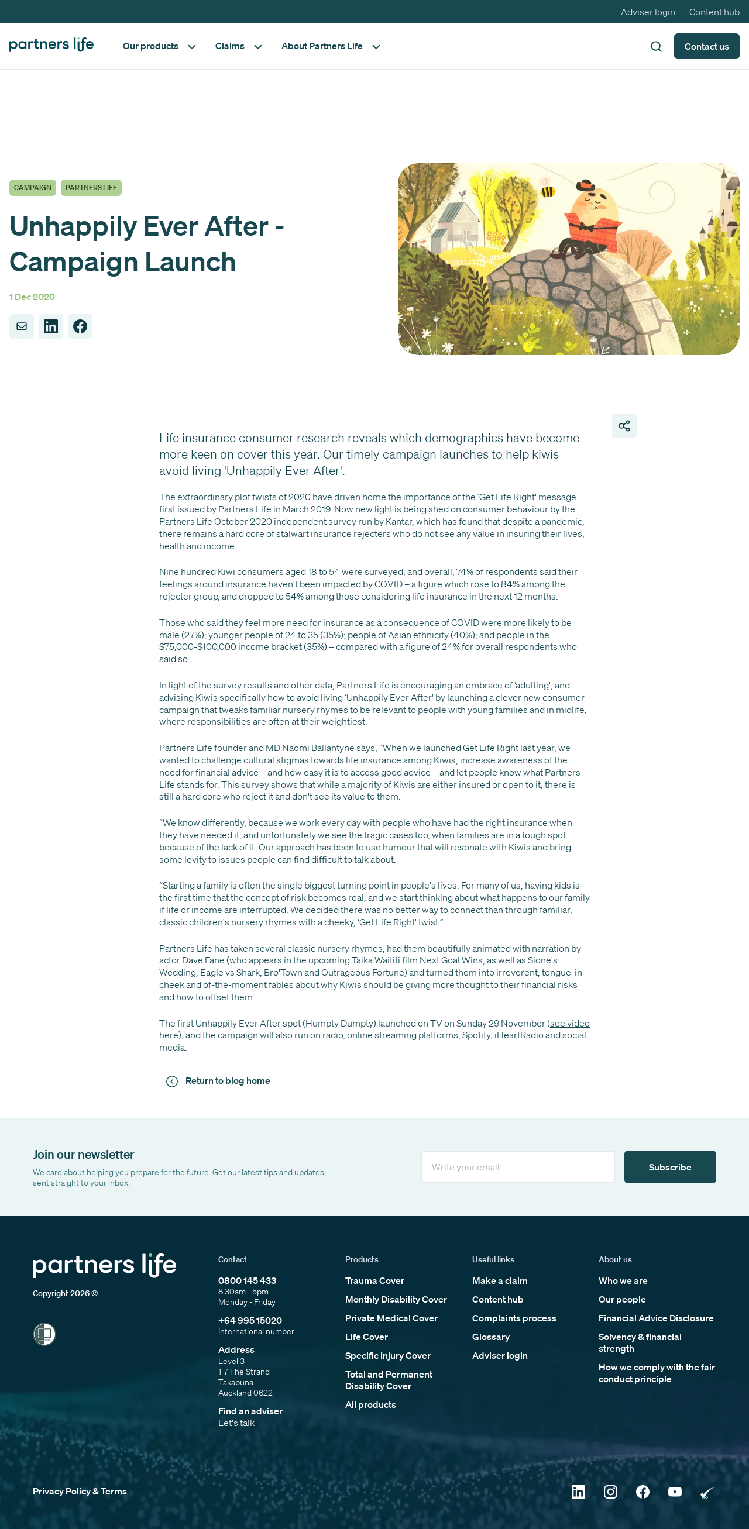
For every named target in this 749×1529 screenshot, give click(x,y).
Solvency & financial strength (640, 1342)
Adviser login (648, 12)
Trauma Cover (374, 1280)
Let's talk (236, 1422)
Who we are (623, 1280)
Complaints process (514, 1318)
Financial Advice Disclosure (656, 1318)
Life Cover (366, 1336)
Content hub (714, 12)
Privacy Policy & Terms (80, 1491)
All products (370, 1404)
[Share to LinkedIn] (51, 326)
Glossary (491, 1336)
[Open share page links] (624, 426)
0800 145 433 (247, 1280)
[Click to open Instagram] (610, 1493)
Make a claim (500, 1280)
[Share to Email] (21, 326)
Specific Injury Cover (388, 1355)
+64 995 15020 (250, 1320)
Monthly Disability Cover (396, 1299)
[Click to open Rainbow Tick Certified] (708, 1493)
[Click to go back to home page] (51, 45)
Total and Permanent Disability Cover (388, 1380)
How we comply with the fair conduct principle (657, 1373)
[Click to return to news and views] (220, 1080)
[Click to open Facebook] (643, 1493)
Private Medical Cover (391, 1318)
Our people (622, 1299)
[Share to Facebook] (80, 326)
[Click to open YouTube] (675, 1493)
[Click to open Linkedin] (578, 1493)
